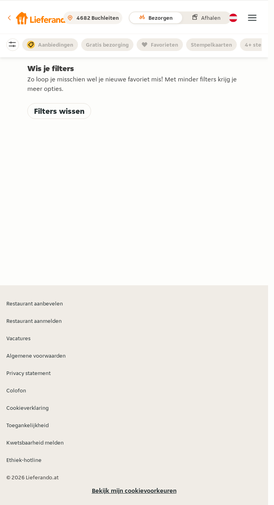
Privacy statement (28, 373)
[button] (38, 17)
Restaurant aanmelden (34, 320)
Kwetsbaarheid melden (35, 442)
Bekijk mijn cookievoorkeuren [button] (134, 490)
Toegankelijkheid (27, 425)
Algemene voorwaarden (36, 355)
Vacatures (18, 338)
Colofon (16, 390)
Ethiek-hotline (24, 460)
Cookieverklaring (27, 407)
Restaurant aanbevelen (34, 303)
